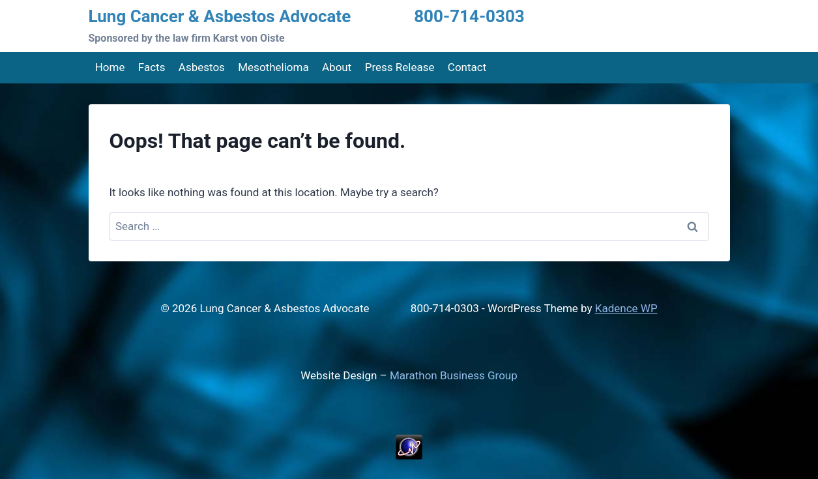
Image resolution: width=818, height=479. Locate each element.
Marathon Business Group (454, 375)
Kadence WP (626, 308)
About (336, 67)
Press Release (400, 67)
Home (110, 67)
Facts (152, 67)
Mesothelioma (273, 67)
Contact (467, 67)
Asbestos (202, 67)
